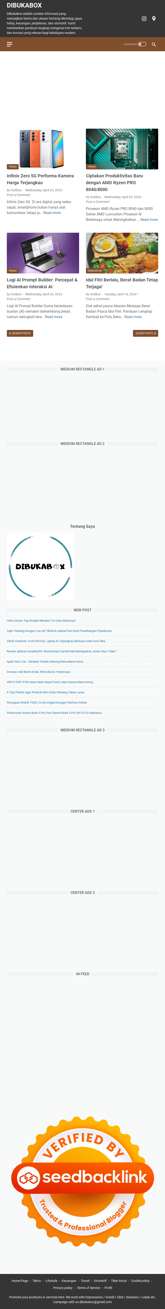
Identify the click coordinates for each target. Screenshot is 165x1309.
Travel (85, 1281)
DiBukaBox (24, 5)
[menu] (12, 44)
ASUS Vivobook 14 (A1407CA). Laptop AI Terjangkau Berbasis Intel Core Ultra (56, 641)
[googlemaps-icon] (153, 19)
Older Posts (145, 333)
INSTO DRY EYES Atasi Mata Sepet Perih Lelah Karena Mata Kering (50, 682)
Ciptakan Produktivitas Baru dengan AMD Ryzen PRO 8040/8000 (114, 182)
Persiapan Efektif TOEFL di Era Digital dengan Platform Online (47, 702)
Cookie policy (140, 1281)
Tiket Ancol (119, 1281)
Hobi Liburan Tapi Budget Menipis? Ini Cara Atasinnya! (41, 620)
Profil (108, 1288)
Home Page (20, 1281)
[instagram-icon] (143, 19)
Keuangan (69, 1281)
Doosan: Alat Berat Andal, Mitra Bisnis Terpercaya (38, 672)
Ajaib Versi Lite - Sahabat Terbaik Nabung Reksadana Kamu (45, 661)
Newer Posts (20, 333)
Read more (52, 213)
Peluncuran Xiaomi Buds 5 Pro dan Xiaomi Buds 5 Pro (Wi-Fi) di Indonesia (54, 712)
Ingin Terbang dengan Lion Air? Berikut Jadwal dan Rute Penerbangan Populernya (59, 631)
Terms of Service (88, 1288)
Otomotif (100, 1281)
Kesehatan (95, 270)
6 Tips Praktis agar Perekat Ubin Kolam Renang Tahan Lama (45, 692)
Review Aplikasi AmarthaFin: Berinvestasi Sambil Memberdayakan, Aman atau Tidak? (61, 651)
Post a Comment (18, 195)
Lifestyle (51, 1281)
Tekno (13, 166)
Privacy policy (62, 1288)
